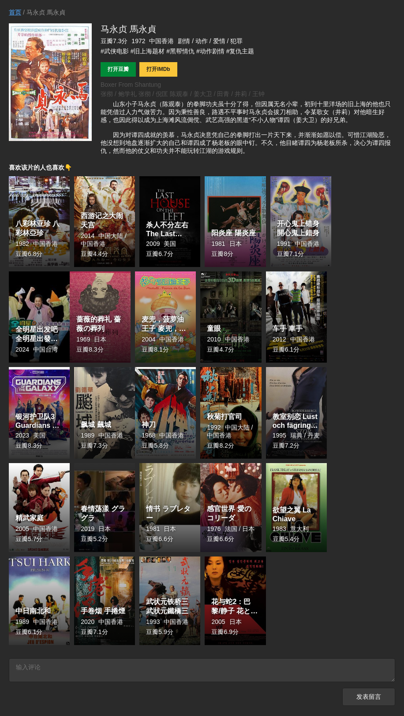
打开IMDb (158, 69)
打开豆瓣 (118, 69)
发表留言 (368, 698)
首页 (15, 12)
